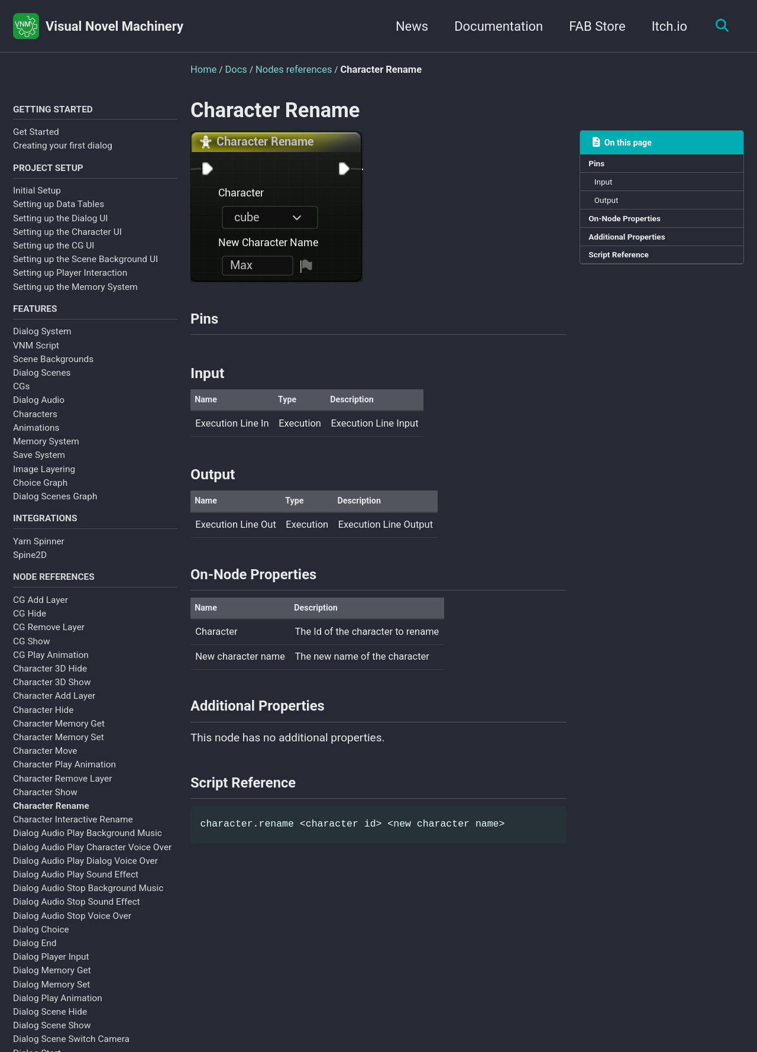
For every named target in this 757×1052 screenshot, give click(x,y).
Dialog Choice (41, 942)
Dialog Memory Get (52, 982)
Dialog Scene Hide (50, 1024)
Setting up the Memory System (75, 291)
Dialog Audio (38, 407)
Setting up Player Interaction (70, 277)
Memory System (46, 448)
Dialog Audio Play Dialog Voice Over (85, 873)
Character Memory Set (58, 749)
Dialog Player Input (51, 969)
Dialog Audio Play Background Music (87, 845)
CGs (21, 393)
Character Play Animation (64, 777)
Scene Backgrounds (53, 366)
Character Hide (43, 722)
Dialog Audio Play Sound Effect (75, 887)
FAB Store (592, 26)
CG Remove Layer (49, 639)
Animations (36, 435)
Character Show (45, 804)
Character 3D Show (52, 694)
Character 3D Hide (50, 681)
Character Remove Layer (62, 790)
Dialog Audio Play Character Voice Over (92, 859)
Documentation (492, 26)
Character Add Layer (54, 708)
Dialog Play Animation (57, 1010)
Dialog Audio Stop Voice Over (72, 928)
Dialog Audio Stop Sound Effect (76, 914)
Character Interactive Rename (73, 832)
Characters (35, 421)
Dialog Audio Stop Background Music (88, 900)
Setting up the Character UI (67, 236)
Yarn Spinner (38, 551)
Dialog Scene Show (52, 1037)
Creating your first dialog (62, 147)
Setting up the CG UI (54, 249)
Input (607, 185)
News (406, 26)
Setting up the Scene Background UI (85, 264)
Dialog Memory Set (51, 997)
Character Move (45, 763)
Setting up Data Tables (58, 209)
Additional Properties (632, 247)
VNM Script (36, 352)
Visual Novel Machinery (114, 26)
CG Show (31, 653)
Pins (599, 165)
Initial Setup (37, 195)
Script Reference (623, 268)
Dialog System (42, 338)
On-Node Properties (630, 227)
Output (610, 206)
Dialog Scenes (42, 380)
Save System (39, 462)
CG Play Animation (51, 667)
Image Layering (44, 475)
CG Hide (29, 626)
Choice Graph (40, 490)
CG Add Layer (40, 612)
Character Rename (51, 818)
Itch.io (664, 26)
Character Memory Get (59, 736)
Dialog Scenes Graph (55, 503)
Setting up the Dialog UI (60, 222)
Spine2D (30, 564)
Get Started (36, 133)
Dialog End (34, 955)
